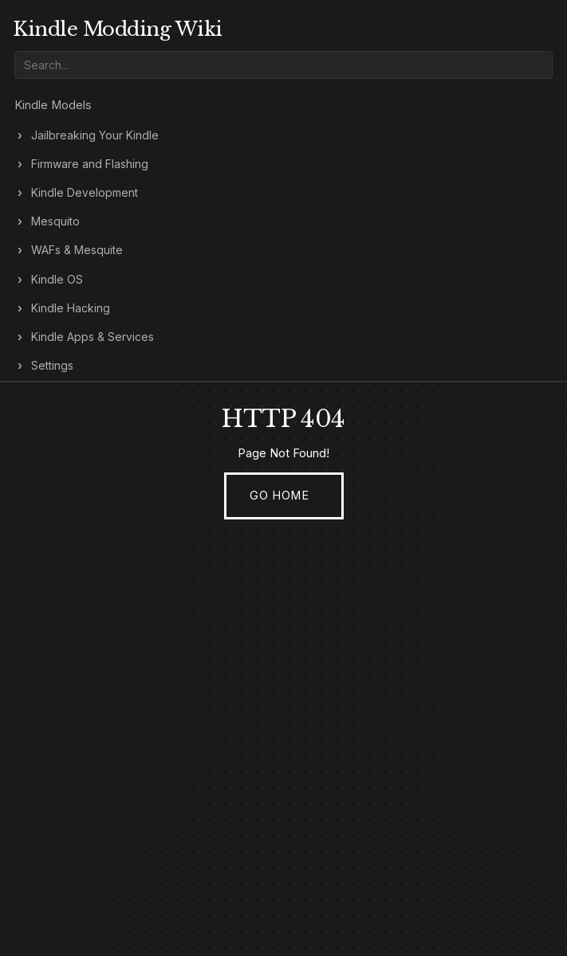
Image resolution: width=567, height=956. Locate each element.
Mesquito (55, 221)
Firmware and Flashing (89, 164)
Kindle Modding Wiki (117, 29)
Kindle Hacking (70, 308)
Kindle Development (84, 192)
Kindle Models (53, 105)
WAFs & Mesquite (77, 250)
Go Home (279, 495)
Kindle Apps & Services (92, 337)
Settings (52, 365)
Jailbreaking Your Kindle (95, 135)
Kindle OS (57, 279)
